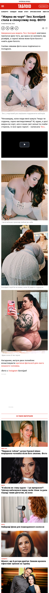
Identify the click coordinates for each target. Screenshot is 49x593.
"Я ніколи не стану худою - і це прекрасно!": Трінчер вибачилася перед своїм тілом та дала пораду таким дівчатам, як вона (24, 490)
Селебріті (4, 12)
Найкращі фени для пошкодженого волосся (22, 527)
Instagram (12, 370)
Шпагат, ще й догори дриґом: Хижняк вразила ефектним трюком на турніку (23, 562)
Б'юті (26, 12)
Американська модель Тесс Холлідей (18, 33)
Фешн (20, 12)
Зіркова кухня (35, 12)
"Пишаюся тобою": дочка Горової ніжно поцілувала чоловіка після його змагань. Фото (24, 452)
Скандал (13, 12)
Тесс (43, 127)
